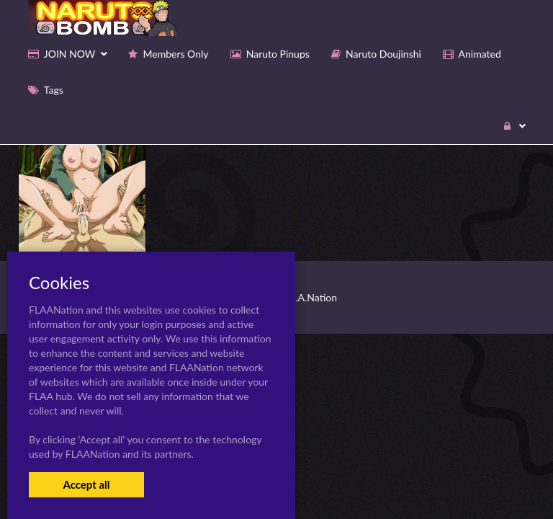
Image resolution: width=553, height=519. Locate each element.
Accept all (86, 484)
